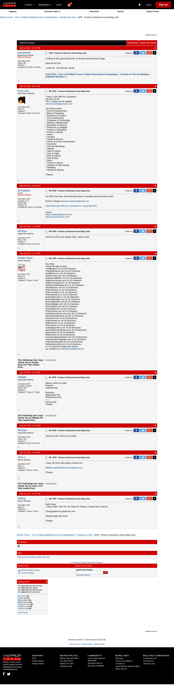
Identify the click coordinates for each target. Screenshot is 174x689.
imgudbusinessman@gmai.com (67, 468)
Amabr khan (25, 257)
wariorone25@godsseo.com (59, 104)
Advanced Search (83, 575)
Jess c (22, 457)
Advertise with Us (151, 35)
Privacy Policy (86, 644)
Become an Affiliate (96, 666)
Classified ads (66, 666)
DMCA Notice (99, 644)
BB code (21, 596)
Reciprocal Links (67, 17)
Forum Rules (23, 613)
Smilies (21, 598)
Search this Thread (148, 43)
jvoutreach (24, 52)
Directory (119, 658)
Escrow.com (148, 661)
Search (120, 11)
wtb (48, 557)
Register (13, 11)
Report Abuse (38, 661)
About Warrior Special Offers (128, 666)
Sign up (163, 4)
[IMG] (20, 600)
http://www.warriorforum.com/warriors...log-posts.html (71, 206)
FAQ (34, 658)
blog (19, 557)
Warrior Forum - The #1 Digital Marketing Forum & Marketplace (29, 17)
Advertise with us (52, 11)
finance (33, 557)
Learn (59, 5)
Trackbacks (22, 604)
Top (88, 562)
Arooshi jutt (51, 360)
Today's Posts (152, 11)
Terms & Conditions (124, 661)
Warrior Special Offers (69, 658)
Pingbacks (22, 606)
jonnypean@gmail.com (78, 201)
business (25, 557)
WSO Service (121, 669)
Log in (149, 5)
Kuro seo (23, 90)
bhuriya (22, 231)
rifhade (22, 377)
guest (39, 557)
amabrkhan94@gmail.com (71, 349)
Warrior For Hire (67, 663)
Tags (19, 553)
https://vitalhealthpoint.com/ (59, 214)
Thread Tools (132, 43)
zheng (21, 498)
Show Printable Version (30, 570)
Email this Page (27, 573)
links (44, 557)
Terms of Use (74, 644)
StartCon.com (149, 663)
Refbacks (21, 608)
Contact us (120, 663)
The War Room (66, 661)
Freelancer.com (150, 658)
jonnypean (24, 190)
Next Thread (96, 562)
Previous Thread (79, 562)
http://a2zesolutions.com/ (58, 217)
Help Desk (94, 11)
